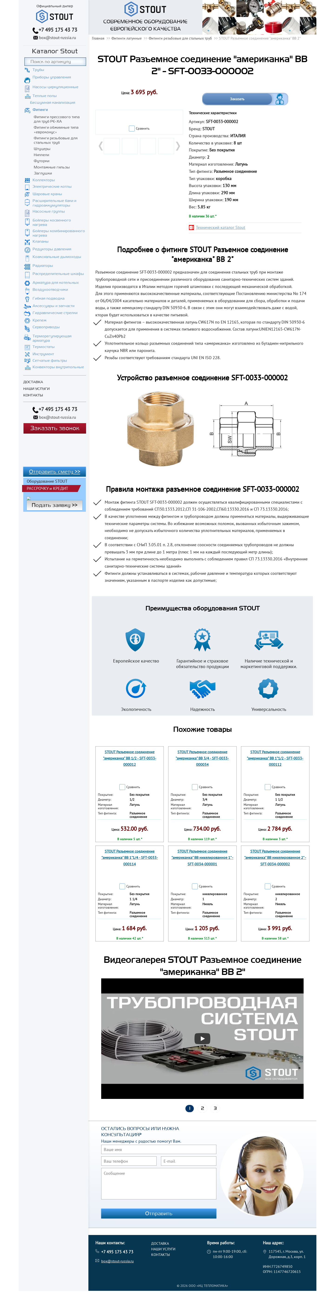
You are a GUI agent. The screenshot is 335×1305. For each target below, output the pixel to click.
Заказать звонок (55, 428)
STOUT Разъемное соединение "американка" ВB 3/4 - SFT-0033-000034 (202, 758)
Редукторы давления (52, 249)
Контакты (33, 395)
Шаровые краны (47, 194)
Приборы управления (52, 77)
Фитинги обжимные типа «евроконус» (56, 130)
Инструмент (43, 354)
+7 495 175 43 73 (58, 30)
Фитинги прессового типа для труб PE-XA (57, 119)
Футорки (41, 161)
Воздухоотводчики (50, 289)
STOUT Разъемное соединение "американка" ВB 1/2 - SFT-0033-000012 (129, 758)
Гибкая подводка (48, 298)
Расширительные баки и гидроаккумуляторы (54, 203)
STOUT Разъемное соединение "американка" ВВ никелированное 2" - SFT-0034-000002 (275, 857)
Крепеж (40, 320)
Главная (98, 38)
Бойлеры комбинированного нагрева (59, 233)
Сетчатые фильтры (50, 360)
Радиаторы (43, 266)
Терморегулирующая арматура (52, 338)
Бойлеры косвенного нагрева (52, 222)
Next (177, 146)
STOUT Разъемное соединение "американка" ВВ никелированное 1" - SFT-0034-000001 (202, 857)
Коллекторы (44, 180)
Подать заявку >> (54, 505)
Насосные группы (49, 211)
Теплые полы (45, 96)
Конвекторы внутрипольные (58, 367)
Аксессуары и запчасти (53, 306)
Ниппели (41, 155)
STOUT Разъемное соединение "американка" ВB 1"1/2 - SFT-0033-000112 (275, 758)
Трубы (38, 70)
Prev (101, 146)
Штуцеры (42, 149)
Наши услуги (36, 389)
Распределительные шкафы (58, 274)
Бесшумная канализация (52, 102)
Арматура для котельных (56, 282)
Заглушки (43, 173)
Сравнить (143, 128)
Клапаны (41, 241)
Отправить (159, 1213)
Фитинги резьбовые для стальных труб (55, 140)
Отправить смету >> (54, 471)
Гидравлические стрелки (55, 313)
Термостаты (44, 347)
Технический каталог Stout (220, 227)
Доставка (33, 382)
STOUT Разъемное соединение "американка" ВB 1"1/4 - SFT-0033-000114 (129, 857)
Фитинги (40, 110)
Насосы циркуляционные (55, 87)
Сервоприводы (46, 327)
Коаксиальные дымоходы (57, 257)
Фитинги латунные (126, 38)
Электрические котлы (52, 186)
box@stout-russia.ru (57, 37)
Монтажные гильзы (52, 167)
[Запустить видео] (202, 1038)
